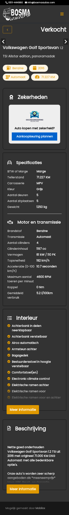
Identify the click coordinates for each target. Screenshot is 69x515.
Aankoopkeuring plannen (34, 136)
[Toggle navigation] (62, 14)
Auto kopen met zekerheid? (35, 128)
